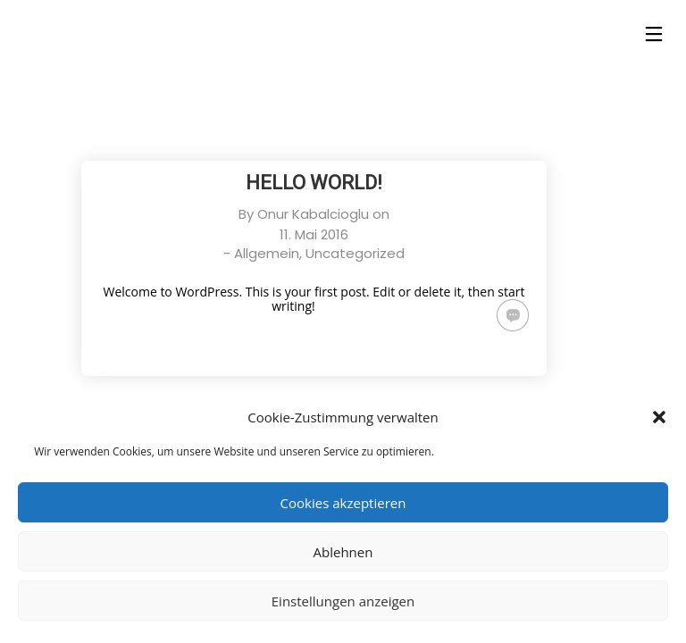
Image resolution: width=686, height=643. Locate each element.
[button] (659, 417)
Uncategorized (355, 253)
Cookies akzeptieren (343, 503)
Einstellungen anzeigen (343, 601)
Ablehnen (343, 552)
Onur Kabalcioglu (313, 214)
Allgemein (266, 253)
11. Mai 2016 (314, 234)
